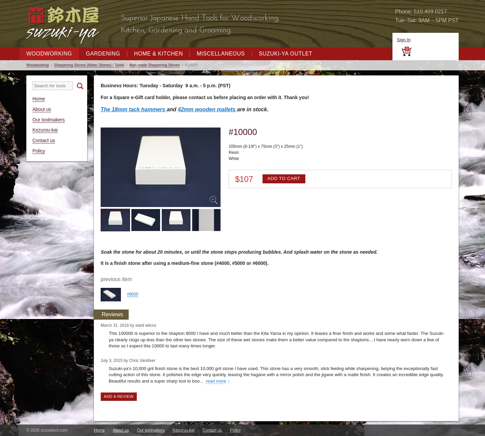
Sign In (403, 39)
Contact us (43, 140)
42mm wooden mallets (207, 109)
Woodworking (49, 53)
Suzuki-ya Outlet (285, 53)
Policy (38, 151)
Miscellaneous (221, 53)
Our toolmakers (48, 119)
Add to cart (283, 178)
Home (38, 98)
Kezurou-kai (45, 130)
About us (41, 109)
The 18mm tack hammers (134, 109)
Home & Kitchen (158, 53)
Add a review (119, 396)
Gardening (103, 53)
